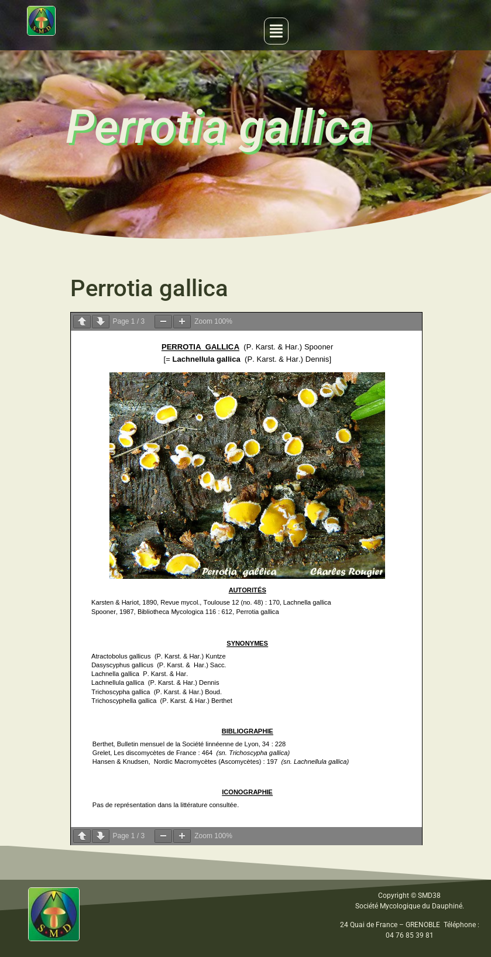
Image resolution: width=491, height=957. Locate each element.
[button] (276, 31)
